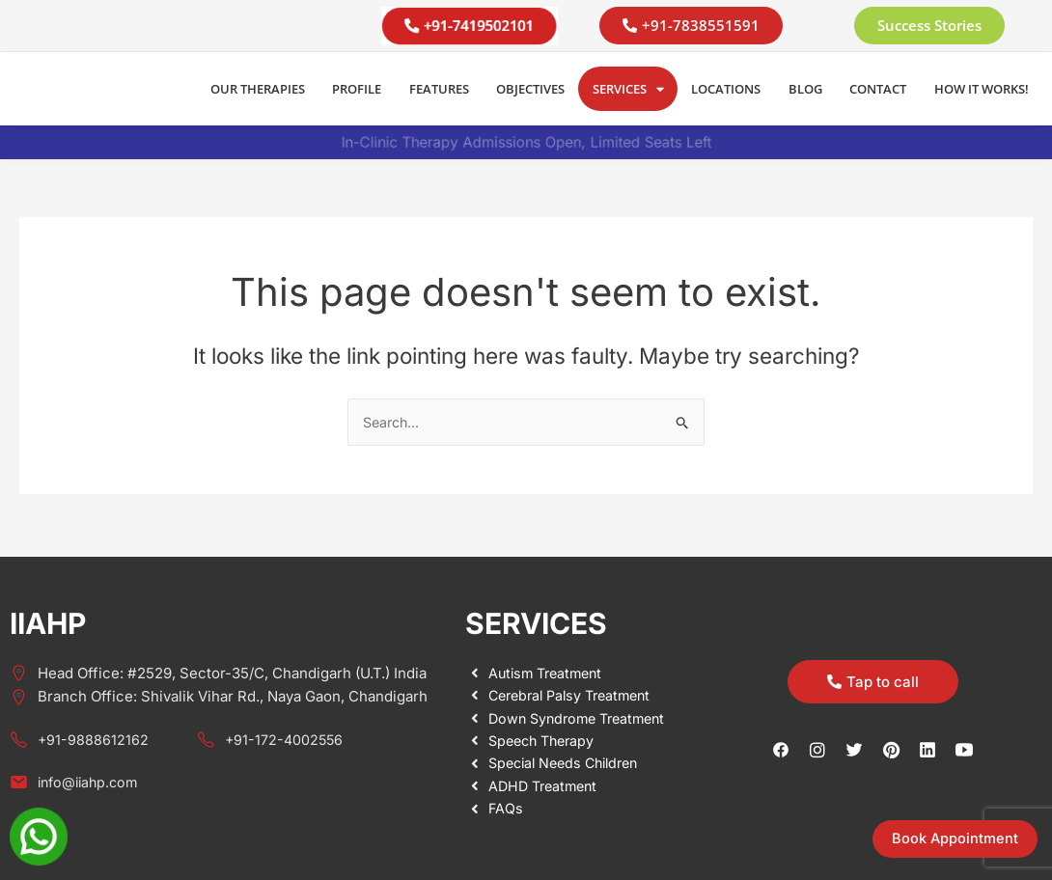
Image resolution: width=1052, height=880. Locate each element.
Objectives (530, 88)
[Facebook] (780, 748)
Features (439, 88)
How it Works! (981, 88)
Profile (356, 88)
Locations (726, 88)
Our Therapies (257, 88)
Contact (877, 88)
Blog (805, 88)
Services (628, 89)
